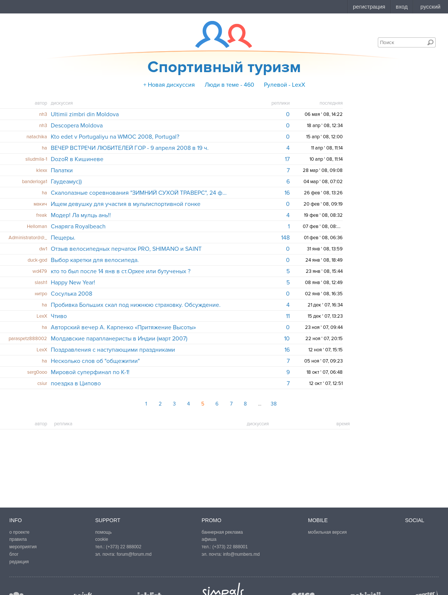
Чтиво (59, 316)
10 (287, 338)
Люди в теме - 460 (229, 85)
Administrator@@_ (28, 238)
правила (18, 539)
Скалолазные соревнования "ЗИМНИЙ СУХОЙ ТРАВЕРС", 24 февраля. (139, 193)
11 (288, 316)
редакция (19, 561)
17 (287, 159)
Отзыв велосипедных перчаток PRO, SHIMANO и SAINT (126, 249)
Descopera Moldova (77, 125)
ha (44, 148)
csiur (42, 383)
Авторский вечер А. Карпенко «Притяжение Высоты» (123, 327)
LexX (42, 316)
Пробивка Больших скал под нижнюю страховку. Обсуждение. (136, 305)
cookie (101, 539)
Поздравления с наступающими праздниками (113, 350)
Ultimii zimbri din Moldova (85, 114)
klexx (41, 170)
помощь (103, 532)
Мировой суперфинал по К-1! (90, 372)
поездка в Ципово (76, 383)
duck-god (37, 260)
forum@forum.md (134, 554)
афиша (209, 539)
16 (287, 193)
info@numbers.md (241, 554)
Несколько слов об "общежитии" (95, 361)
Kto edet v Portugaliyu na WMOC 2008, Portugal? (115, 137)
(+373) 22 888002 (123, 546)
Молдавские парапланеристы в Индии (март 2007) (119, 338)
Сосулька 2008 (71, 294)
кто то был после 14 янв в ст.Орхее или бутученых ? (120, 271)
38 (274, 404)
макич (40, 204)
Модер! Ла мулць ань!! (81, 215)
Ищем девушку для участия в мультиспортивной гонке (125, 204)
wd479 (39, 271)
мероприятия (23, 546)
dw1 (43, 249)
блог (14, 554)
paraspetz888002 (28, 339)
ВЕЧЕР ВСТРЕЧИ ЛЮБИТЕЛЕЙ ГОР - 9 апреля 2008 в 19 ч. (130, 148)
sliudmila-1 (36, 159)
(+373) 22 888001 (230, 546)
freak (41, 215)
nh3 (43, 114)
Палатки (62, 170)
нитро (41, 294)
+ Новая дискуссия (169, 85)
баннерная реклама (222, 532)
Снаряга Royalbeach (78, 226)
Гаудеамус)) (66, 181)
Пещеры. (63, 237)
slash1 (41, 283)
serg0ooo (37, 372)
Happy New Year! (73, 282)
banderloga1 (34, 182)
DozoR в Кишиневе (77, 159)
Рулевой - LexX (284, 85)
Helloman (37, 226)
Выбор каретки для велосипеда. (95, 260)
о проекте (19, 532)
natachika (37, 137)
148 (285, 237)
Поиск (430, 42)
